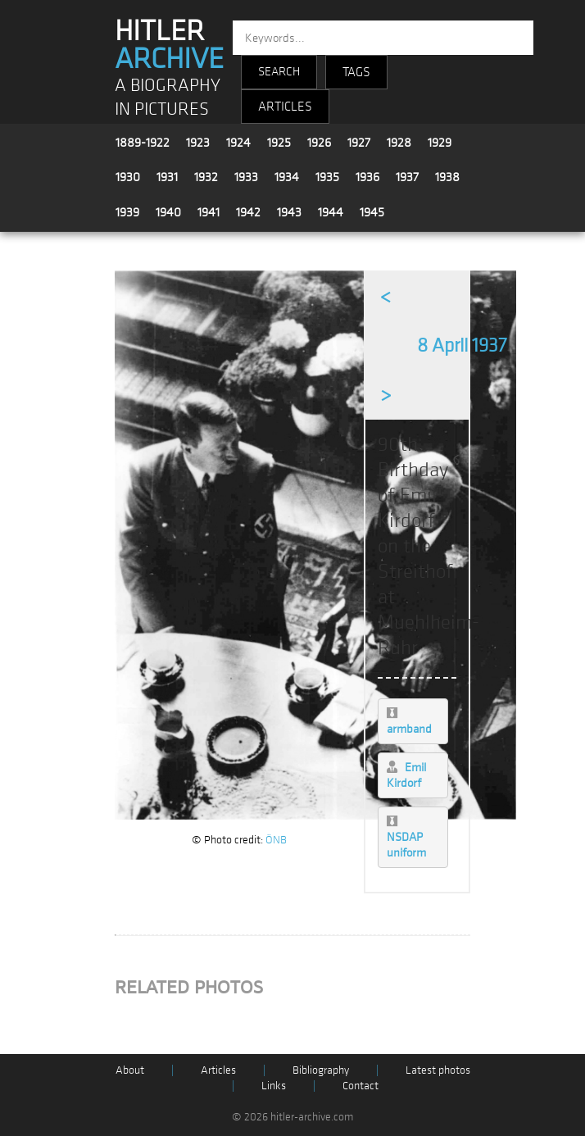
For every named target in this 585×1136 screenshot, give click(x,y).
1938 (447, 177)
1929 (439, 142)
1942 (248, 212)
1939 (127, 212)
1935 (327, 177)
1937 (407, 177)
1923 (198, 142)
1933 (246, 177)
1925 (279, 142)
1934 (286, 177)
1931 (167, 177)
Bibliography (320, 1070)
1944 (330, 212)
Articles (218, 1070)
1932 (206, 177)
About (130, 1070)
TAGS (356, 72)
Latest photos (438, 1070)
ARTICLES (285, 106)
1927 (358, 142)
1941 (208, 212)
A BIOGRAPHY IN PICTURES (167, 97)
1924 (238, 142)
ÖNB (276, 839)
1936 (367, 177)
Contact (360, 1085)
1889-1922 (143, 142)
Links (273, 1085)
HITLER (169, 45)
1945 (372, 212)
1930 (128, 177)
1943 (289, 212)
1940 (168, 212)
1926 (319, 142)
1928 (399, 142)
